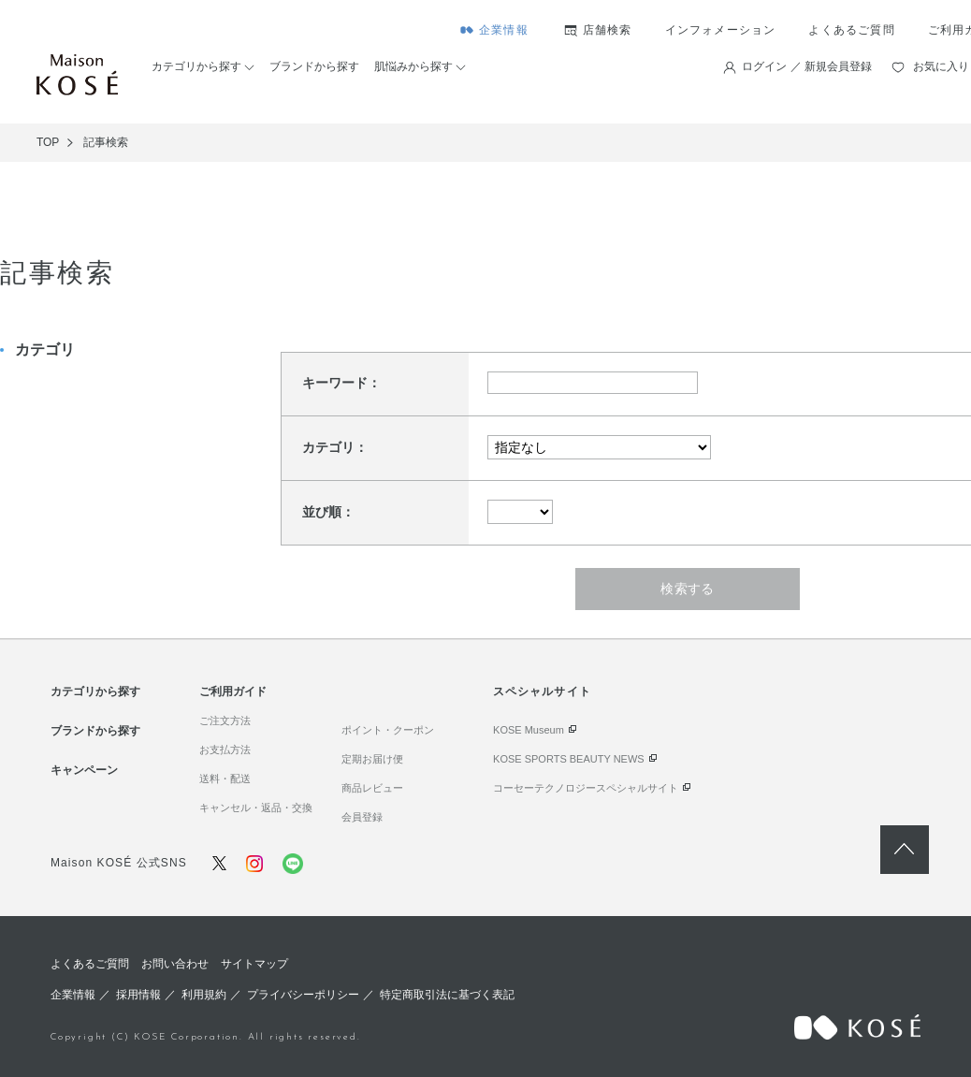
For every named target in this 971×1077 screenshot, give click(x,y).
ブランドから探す (314, 66)
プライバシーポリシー (303, 994)
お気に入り (941, 66)
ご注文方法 (225, 720)
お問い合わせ (175, 963)
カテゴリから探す (196, 66)
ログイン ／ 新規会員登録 (807, 66)
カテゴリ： (335, 447)
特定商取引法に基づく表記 (447, 994)
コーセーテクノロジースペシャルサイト (585, 787)
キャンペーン (84, 770)
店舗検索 (607, 29)
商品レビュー (372, 787)
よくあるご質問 (851, 29)
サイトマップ (254, 963)
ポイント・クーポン (387, 729)
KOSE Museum (528, 729)
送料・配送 (225, 778)
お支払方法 (225, 749)
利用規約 (203, 994)
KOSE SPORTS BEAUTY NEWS (569, 758)
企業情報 (504, 29)
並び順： (328, 511)
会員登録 (362, 816)
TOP (47, 142)
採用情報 (138, 994)
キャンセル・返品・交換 (255, 807)
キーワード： (341, 382)
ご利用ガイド (233, 691)
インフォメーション (720, 29)
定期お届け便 (372, 758)
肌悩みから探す (413, 66)
